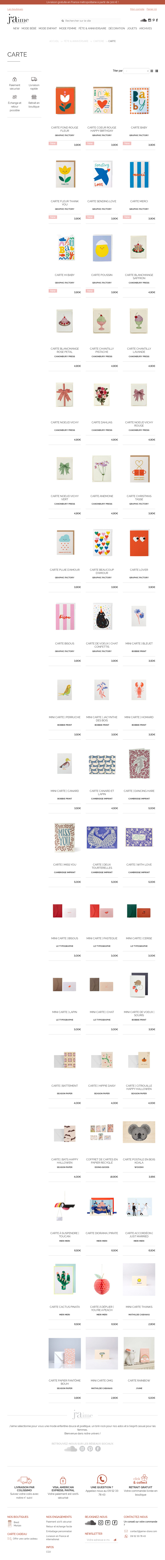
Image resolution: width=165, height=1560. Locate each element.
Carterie (98, 41)
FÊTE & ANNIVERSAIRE (92, 28)
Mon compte (137, 9)
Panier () (152, 9)
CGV (48, 1552)
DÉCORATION (117, 28)
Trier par (118, 70)
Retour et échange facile (59, 1526)
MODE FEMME (67, 28)
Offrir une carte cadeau (25, 1538)
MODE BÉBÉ (29, 28)
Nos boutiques (17, 1517)
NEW (16, 28)
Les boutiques (15, 9)
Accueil (54, 41)
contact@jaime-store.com (143, 1531)
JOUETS (132, 28)
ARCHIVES (145, 28)
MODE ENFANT (48, 28)
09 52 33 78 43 (138, 1536)
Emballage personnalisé (59, 1531)
